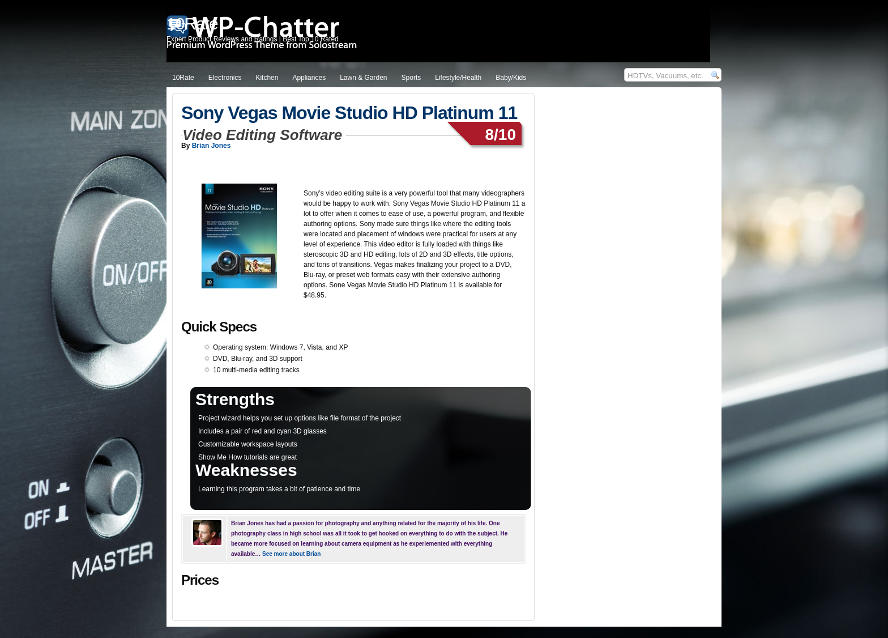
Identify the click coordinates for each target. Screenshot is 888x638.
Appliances (309, 78)
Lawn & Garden (363, 78)
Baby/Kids (511, 78)
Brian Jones (211, 146)
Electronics (225, 78)
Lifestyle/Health (458, 78)
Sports (411, 78)
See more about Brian (291, 554)
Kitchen (266, 78)
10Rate (183, 78)
